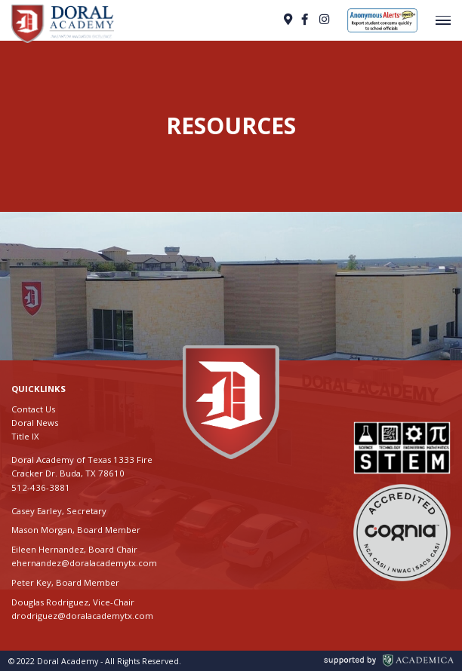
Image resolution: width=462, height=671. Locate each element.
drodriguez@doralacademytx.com (82, 615)
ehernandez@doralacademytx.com (84, 562)
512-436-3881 (40, 487)
